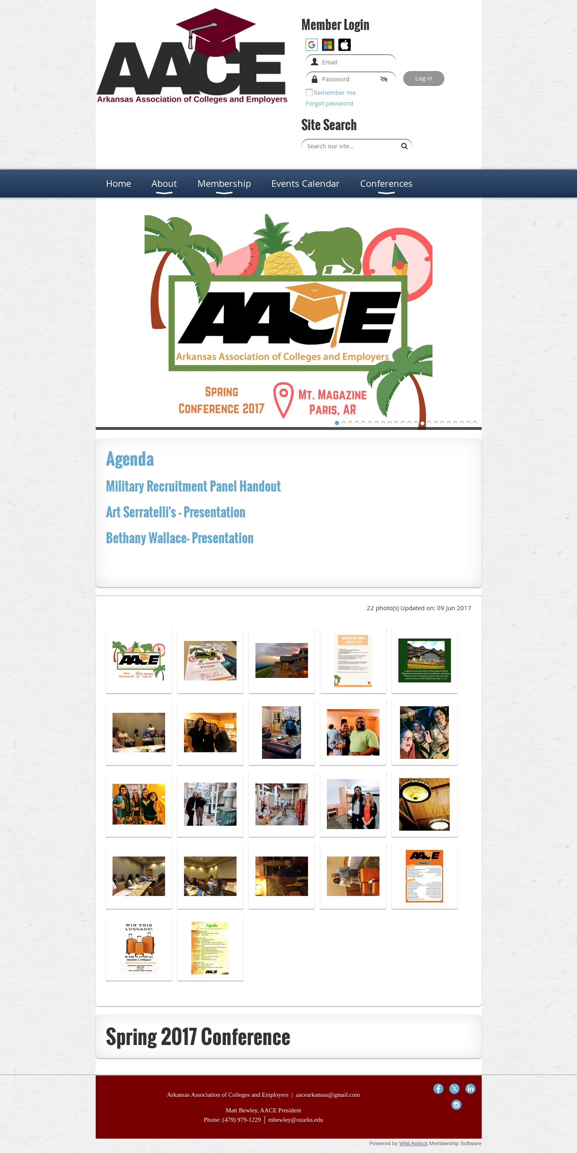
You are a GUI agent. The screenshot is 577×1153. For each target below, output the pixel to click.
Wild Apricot (413, 1143)
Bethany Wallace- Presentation (181, 537)
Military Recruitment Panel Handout (194, 486)
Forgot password (329, 103)
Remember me (335, 92)
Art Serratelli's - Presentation (176, 512)
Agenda (130, 458)
